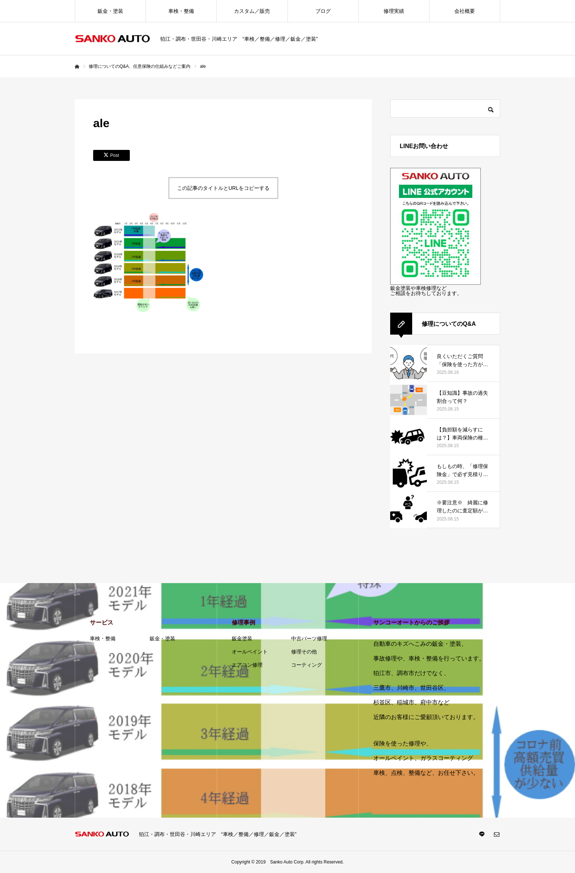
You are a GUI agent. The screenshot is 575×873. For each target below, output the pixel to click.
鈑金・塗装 (110, 11)
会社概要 (464, 11)
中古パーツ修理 (309, 638)
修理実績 (394, 11)
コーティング (306, 665)
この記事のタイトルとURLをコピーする (223, 188)
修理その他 (304, 652)
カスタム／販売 (252, 11)
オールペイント (250, 652)
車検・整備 (181, 11)
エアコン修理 (247, 665)
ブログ (323, 11)
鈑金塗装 (242, 638)
